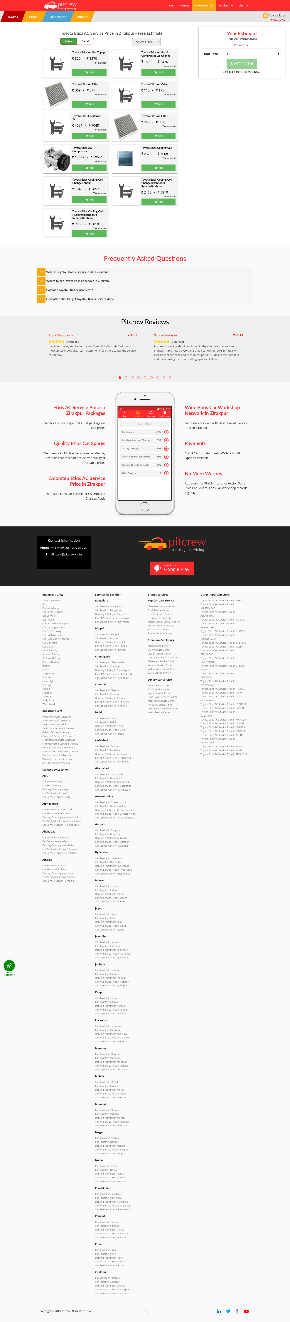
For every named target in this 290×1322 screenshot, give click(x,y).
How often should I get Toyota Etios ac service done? (80, 299)
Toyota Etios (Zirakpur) (241, 38)
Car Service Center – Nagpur (111, 1153)
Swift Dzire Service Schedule (58, 728)
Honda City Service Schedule (58, 747)
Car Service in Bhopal (107, 634)
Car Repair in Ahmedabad (56, 813)
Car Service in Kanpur (107, 998)
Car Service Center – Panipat (111, 1237)
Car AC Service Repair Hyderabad (113, 869)
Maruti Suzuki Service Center (164, 621)
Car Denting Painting (53, 627)
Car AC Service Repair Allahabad (60, 849)
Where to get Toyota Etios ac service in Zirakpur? (78, 280)
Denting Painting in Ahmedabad (60, 817)
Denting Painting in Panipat (110, 1229)
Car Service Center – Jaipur (110, 929)
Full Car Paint (49, 642)
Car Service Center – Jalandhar (112, 957)
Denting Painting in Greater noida (113, 810)
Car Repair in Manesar (107, 1058)
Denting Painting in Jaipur (109, 921)
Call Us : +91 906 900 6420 (241, 72)
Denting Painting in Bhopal (110, 642)
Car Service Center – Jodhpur (111, 985)
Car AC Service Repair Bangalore (113, 618)
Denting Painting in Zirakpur (111, 1285)
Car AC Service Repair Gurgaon (112, 841)
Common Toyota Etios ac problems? (69, 289)
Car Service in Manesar (108, 1054)
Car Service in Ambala (54, 865)
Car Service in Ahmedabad (57, 809)
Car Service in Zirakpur (107, 1277)
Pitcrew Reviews (145, 322)
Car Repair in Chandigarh (109, 666)
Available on (171, 568)
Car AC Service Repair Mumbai (112, 1121)
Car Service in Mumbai (107, 1110)
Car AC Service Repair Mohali (111, 1093)
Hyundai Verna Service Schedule (60, 743)
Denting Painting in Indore (109, 894)
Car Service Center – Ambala (58, 880)
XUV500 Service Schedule (56, 763)
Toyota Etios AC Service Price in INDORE (222, 688)
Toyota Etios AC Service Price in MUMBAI (223, 727)
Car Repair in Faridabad (108, 750)
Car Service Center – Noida (110, 1181)
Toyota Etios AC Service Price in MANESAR (223, 719)
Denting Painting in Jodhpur (110, 977)
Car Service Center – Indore (110, 901)
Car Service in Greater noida (110, 802)
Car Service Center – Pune (109, 1265)
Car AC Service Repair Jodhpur (112, 981)
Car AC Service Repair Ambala (58, 877)
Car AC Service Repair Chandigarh (114, 674)
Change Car (278, 20)
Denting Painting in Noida (109, 1173)
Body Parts (48, 700)
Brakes (46, 665)
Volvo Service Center (159, 672)
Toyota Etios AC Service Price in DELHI (221, 646)
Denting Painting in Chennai (110, 698)
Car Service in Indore (106, 886)
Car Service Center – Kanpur (110, 1013)
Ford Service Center (159, 610)
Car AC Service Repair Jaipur (110, 925)
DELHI (133, 334)
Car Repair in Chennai (107, 694)
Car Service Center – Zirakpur (111, 1293)
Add (89, 72)
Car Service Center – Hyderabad (113, 873)
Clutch (45, 669)
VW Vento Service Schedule (57, 759)
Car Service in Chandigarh (109, 662)
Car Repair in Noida (106, 1170)
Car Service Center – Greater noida (114, 817)
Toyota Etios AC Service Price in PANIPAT (223, 746)
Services (226, 5)
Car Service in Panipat (107, 1222)
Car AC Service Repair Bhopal (111, 646)
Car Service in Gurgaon (108, 830)
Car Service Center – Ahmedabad (60, 824)
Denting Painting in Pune (109, 1257)
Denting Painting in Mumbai (110, 1117)
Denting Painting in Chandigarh (112, 670)
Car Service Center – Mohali (110, 1097)
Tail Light (47, 685)
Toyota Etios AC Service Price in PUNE (221, 750)
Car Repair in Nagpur (107, 1141)
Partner (184, 5)
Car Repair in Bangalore (108, 610)
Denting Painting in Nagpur (110, 1145)
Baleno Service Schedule (56, 732)
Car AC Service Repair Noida (110, 1177)
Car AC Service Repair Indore (111, 897)
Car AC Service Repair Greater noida (115, 813)
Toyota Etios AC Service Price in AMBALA (222, 619)
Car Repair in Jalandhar (108, 946)
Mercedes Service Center (162, 661)
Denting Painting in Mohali (110, 1089)
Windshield (48, 704)
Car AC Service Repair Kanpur (111, 1009)
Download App (50, 608)
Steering (47, 692)
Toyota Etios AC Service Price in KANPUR (222, 708)
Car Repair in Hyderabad (108, 862)
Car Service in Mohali (106, 1082)
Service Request (51, 600)
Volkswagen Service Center (163, 669)
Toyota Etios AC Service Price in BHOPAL (222, 631)
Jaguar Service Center (160, 653)
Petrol (68, 41)
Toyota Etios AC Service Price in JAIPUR (221, 692)
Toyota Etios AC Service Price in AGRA (221, 600)
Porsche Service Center (160, 665)
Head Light (48, 681)
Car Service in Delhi (106, 718)
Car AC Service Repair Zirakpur (112, 1289)
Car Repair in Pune (105, 1253)
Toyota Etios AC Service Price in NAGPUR (223, 731)
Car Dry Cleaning (51, 631)
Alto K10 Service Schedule (56, 720)
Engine (46, 688)
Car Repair (48, 619)
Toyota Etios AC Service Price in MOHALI (222, 723)
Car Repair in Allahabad (55, 841)
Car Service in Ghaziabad (109, 774)
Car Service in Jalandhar (108, 942)
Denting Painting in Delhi (109, 726)
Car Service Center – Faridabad (112, 761)
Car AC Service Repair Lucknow (112, 1037)
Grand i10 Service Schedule (57, 736)
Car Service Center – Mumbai (111, 1125)
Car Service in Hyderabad (109, 858)
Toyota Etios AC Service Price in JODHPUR (223, 704)
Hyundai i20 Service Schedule (58, 739)
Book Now (204, 5)
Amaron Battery (51, 654)
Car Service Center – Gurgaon (111, 845)
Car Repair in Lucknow (107, 1030)
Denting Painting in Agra (55, 789)
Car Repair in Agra (52, 785)
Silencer (46, 696)
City (243, 5)
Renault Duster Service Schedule (60, 751)
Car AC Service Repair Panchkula (113, 1205)
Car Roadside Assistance (56, 638)
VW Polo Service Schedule (56, 755)
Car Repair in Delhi (105, 722)
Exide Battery (49, 650)
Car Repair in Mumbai (107, 1114)
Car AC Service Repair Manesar (112, 1065)
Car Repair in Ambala (54, 869)
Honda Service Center (160, 614)
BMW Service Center (159, 649)
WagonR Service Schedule (56, 716)
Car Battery (48, 646)
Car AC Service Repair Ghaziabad (113, 785)
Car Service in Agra (52, 781)
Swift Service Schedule (54, 724)
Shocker (46, 677)
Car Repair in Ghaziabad (108, 778)
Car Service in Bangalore (108, 606)
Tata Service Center (158, 629)
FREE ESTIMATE (9, 973)
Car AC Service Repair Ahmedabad (61, 821)
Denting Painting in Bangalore (111, 614)
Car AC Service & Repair (55, 623)
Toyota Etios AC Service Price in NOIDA (221, 735)
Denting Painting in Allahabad (58, 845)
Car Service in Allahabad (55, 837)
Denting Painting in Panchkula (112, 1201)
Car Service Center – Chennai (111, 705)
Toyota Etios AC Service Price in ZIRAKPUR (223, 754)
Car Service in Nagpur (107, 1138)
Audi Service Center (159, 646)
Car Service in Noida (106, 1166)
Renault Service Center (160, 625)
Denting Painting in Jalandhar (111, 949)
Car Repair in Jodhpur (107, 974)
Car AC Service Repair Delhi (110, 729)
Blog (171, 5)
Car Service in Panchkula (108, 1194)
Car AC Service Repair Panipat (111, 1233)
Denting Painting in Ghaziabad (112, 782)
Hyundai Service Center (161, 618)
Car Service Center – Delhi (109, 733)
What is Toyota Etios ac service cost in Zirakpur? (77, 272)
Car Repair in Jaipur (106, 918)
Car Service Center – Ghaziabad (112, 789)
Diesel (85, 41)
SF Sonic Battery (51, 658)
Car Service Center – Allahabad (59, 853)
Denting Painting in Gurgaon (111, 838)
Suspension (48, 673)
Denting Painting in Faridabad (111, 754)
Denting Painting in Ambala (57, 873)
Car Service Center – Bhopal (110, 649)
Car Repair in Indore (106, 890)
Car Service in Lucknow (108, 1026)
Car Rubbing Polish (52, 635)
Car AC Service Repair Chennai (112, 702)
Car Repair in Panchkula (108, 1197)
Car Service (48, 615)
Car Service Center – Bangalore (112, 621)
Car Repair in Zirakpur (107, 1281)
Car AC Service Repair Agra (57, 793)
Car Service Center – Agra (56, 797)
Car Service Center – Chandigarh (113, 677)
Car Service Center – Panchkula (112, 1209)
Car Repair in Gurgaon (107, 834)
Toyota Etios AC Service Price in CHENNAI (223, 642)
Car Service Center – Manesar (111, 1069)
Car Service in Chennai (107, 690)
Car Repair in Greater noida (110, 806)
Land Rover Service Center (162, 657)
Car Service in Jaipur (106, 914)
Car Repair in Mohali (106, 1086)
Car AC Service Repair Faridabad (113, 758)
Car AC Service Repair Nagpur (111, 1149)
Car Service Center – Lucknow (111, 1041)
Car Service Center (52, 611)
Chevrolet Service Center (161, 606)
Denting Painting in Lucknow (111, 1033)
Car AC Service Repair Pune (110, 1261)
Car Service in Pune (106, 1250)
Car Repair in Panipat (107, 1225)
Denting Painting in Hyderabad (112, 865)
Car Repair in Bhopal (106, 638)
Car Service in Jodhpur (107, 970)
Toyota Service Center (160, 633)
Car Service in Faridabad (108, 746)
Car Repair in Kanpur (106, 1002)
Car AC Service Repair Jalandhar (112, 953)
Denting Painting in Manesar (111, 1061)
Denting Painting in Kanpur (110, 1005)
